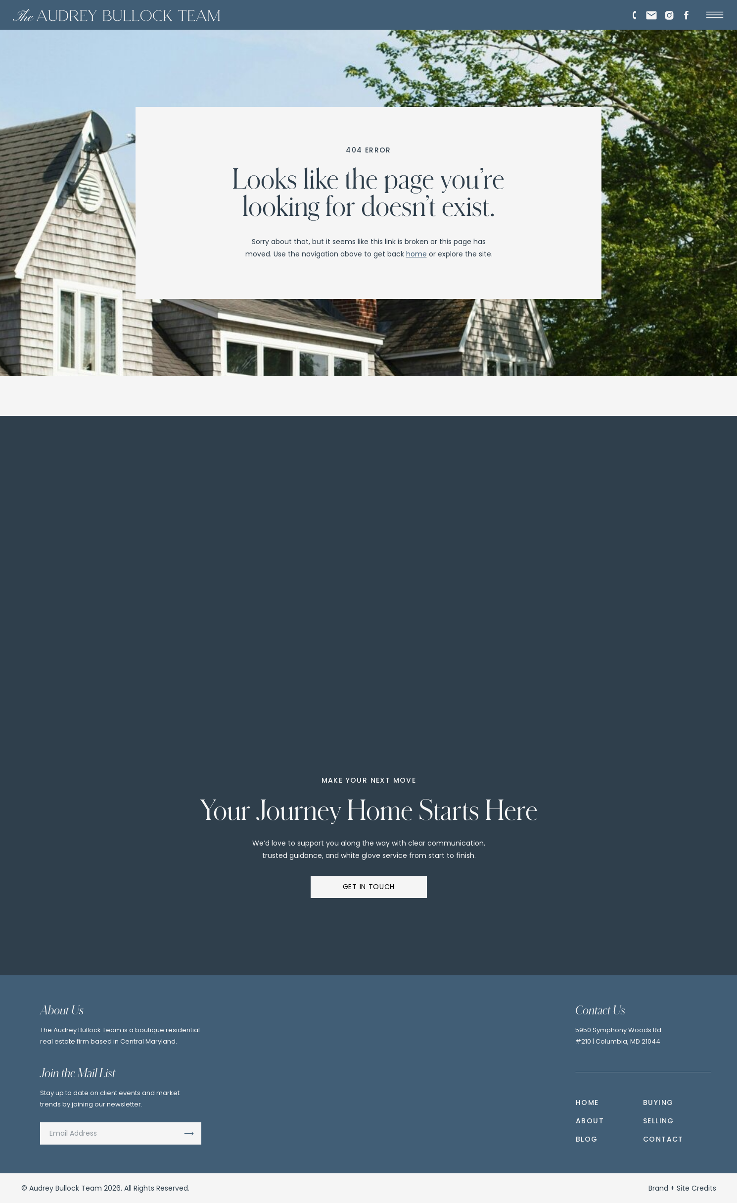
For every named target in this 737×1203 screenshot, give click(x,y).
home (416, 254)
